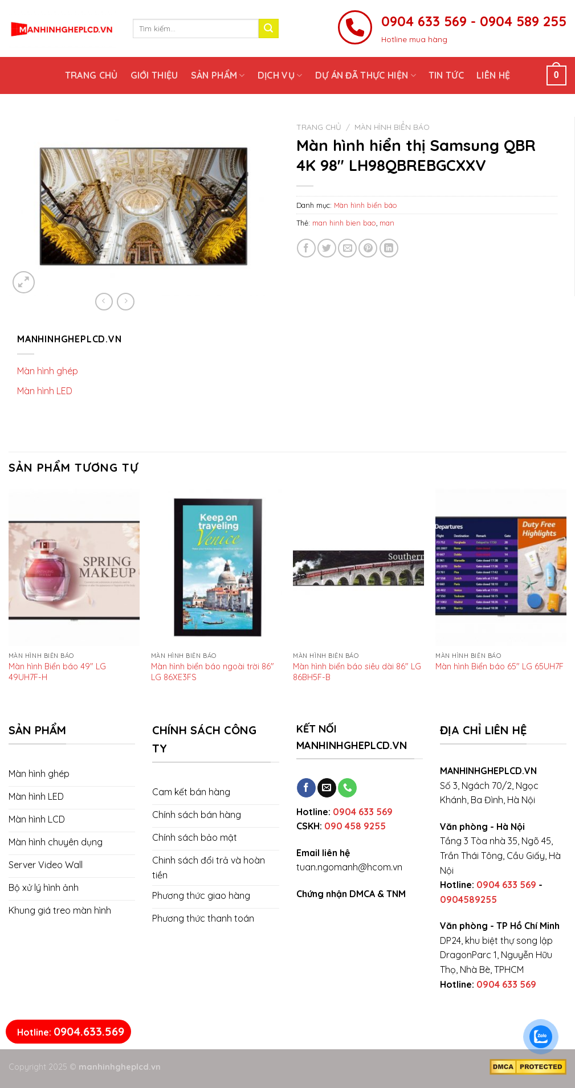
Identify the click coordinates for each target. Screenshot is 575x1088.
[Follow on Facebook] (306, 787)
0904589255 (468, 899)
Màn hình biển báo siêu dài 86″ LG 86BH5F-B (357, 671)
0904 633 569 (363, 811)
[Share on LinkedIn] (389, 248)
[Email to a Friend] (347, 248)
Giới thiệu (154, 75)
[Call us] (347, 787)
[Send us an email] (326, 787)
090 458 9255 (355, 826)
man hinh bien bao (344, 222)
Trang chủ (91, 75)
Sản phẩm (218, 75)
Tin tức (446, 75)
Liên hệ (493, 75)
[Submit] (268, 28)
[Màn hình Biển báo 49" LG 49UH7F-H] (74, 567)
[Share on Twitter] (326, 248)
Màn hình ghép (47, 371)
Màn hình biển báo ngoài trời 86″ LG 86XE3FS (212, 671)
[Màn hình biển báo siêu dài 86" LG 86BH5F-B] (358, 567)
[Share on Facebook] (306, 248)
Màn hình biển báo (392, 127)
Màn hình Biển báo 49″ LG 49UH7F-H (57, 671)
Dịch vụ (280, 75)
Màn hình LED (44, 390)
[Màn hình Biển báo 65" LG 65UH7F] (500, 567)
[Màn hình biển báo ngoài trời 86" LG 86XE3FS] (216, 567)
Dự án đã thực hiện (365, 75)
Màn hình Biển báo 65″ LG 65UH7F (499, 666)
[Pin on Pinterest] (367, 248)
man (387, 222)
